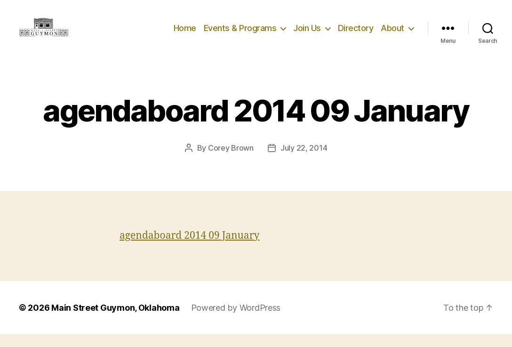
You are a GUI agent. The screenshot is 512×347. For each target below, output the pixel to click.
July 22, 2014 (304, 160)
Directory (356, 34)
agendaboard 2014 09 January (189, 248)
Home (185, 34)
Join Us (307, 34)
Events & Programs (240, 34)
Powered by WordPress (236, 320)
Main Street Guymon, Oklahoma (115, 320)
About (392, 34)
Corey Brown (231, 160)
